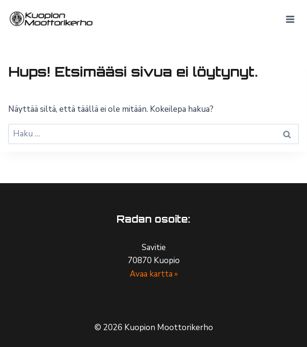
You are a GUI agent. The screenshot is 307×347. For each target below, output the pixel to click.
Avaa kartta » (154, 274)
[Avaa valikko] (290, 19)
